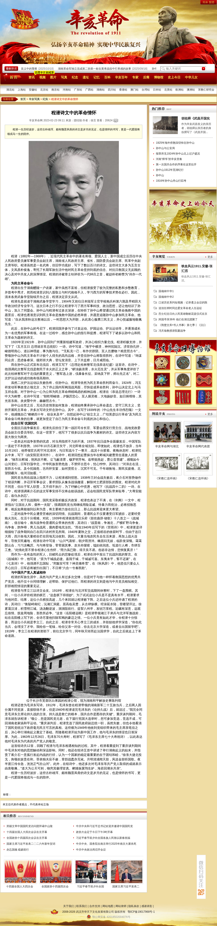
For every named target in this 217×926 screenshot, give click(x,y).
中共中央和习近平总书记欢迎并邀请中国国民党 (104, 826)
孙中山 (160, 175)
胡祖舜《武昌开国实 (195, 118)
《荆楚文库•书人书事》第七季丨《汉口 (182, 325)
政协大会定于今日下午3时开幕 (94, 832)
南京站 (55, 89)
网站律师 (120, 906)
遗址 (86, 77)
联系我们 (81, 906)
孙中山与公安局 (165, 148)
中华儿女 (191, 77)
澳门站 (134, 89)
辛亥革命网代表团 (198, 446)
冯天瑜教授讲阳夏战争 (172, 330)
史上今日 (174, 77)
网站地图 (107, 906)
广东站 (78, 89)
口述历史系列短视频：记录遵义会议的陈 (183, 302)
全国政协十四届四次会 (55, 886)
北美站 (168, 89)
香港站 (123, 89)
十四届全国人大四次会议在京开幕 (27, 832)
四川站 (112, 89)
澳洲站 (191, 89)
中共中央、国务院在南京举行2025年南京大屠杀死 (106, 843)
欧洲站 (179, 89)
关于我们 (68, 906)
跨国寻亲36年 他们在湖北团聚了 (178, 319)
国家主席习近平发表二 (125, 886)
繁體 (211, 2)
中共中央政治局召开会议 (91, 849)
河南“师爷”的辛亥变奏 (169, 159)
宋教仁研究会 (206, 89)
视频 (42, 77)
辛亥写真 (34, 99)
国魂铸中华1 (166, 291)
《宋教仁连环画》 (167, 478)
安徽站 (33, 89)
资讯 (31, 77)
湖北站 (10, 89)
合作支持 (94, 906)
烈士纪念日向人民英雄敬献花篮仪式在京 (183, 313)
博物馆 (158, 77)
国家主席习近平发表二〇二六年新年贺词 (31, 843)
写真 (64, 77)
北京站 (44, 89)
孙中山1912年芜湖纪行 (170, 169)
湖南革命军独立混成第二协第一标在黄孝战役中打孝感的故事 (95, 68)
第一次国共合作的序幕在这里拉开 (176, 164)
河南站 (67, 89)
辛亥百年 (121, 77)
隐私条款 (133, 906)
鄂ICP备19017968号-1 (141, 911)
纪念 (75, 77)
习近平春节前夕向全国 (90, 886)
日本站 (157, 89)
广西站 (89, 89)
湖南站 (101, 89)
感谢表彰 (146, 906)
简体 (205, 2)
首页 (11, 77)
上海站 (22, 89)
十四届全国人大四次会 (19, 886)
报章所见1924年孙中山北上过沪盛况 (178, 153)
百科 (107, 77)
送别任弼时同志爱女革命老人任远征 (180, 308)
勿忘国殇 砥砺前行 (18, 849)
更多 (210, 256)
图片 (53, 77)
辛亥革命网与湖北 (167, 446)
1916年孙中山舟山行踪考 (171, 180)
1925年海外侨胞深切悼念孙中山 (175, 142)
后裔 (146, 77)
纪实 (45, 99)
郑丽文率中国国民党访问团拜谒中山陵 (30, 826)
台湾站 (146, 89)
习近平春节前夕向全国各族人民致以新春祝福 (103, 837)
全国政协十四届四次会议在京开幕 (27, 837)
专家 (135, 77)
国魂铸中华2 (166, 296)
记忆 (96, 77)
